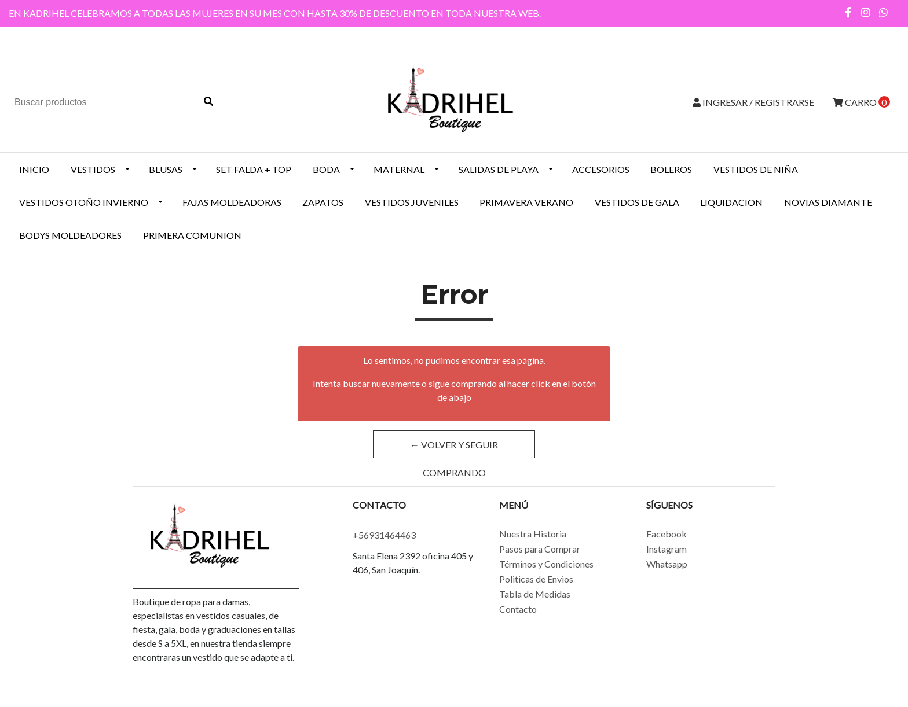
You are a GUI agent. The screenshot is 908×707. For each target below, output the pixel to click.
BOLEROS (671, 169)
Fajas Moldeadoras (231, 202)
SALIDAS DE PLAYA (499, 169)
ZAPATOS (322, 202)
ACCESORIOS (600, 169)
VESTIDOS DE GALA (637, 202)
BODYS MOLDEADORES (70, 235)
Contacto (518, 608)
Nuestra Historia (532, 533)
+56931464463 (384, 534)
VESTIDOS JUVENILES (412, 202)
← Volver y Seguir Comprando (454, 448)
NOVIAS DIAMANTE (828, 202)
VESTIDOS (93, 169)
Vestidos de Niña (755, 169)
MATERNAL (399, 169)
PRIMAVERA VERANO (526, 202)
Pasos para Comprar (539, 548)
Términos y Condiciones (546, 563)
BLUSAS (165, 169)
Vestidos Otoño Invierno (83, 202)
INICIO (34, 169)
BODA (326, 169)
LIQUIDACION (731, 202)
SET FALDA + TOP (253, 169)
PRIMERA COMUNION (192, 235)
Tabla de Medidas (534, 593)
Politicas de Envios (536, 578)
